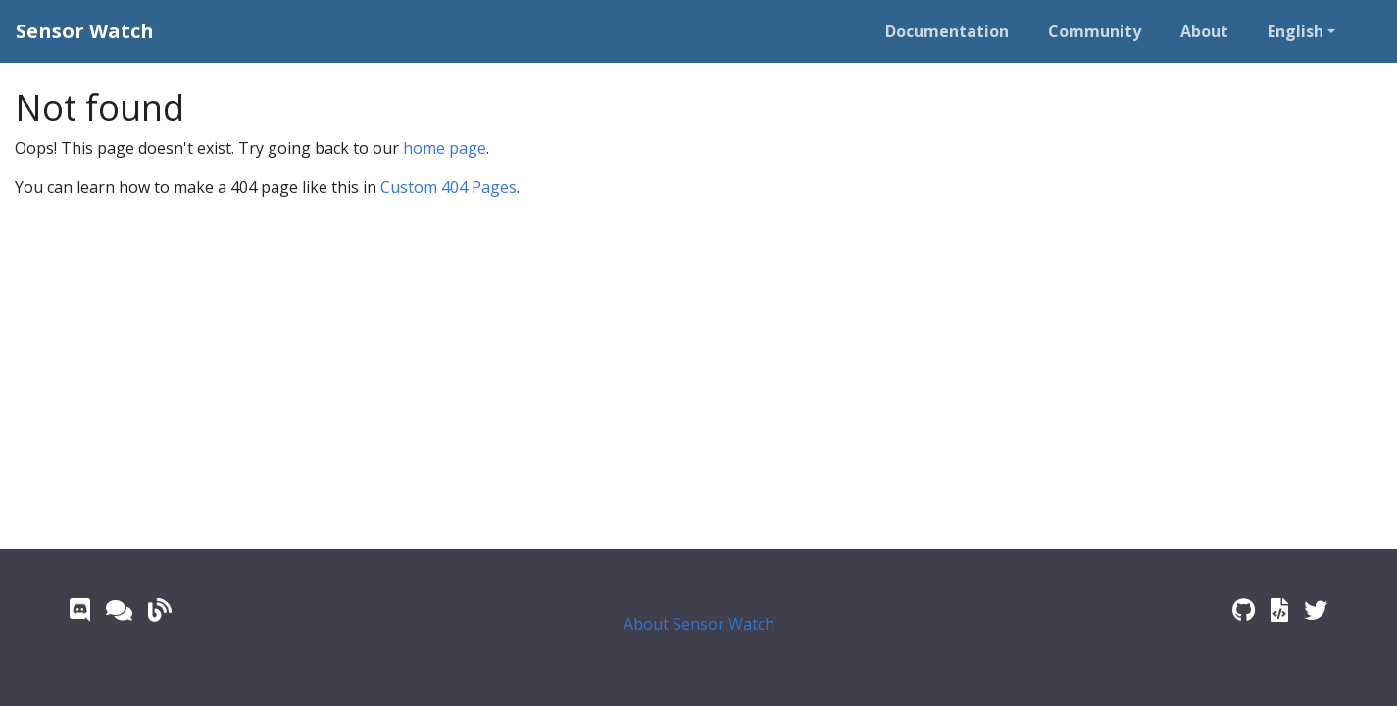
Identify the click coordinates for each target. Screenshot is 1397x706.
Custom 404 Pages (448, 187)
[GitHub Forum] (119, 609)
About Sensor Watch (699, 623)
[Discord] (80, 609)
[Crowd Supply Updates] (160, 609)
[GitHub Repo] (1243, 609)
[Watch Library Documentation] (1279, 609)
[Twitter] (1315, 609)
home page (444, 148)
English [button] (1295, 31)
